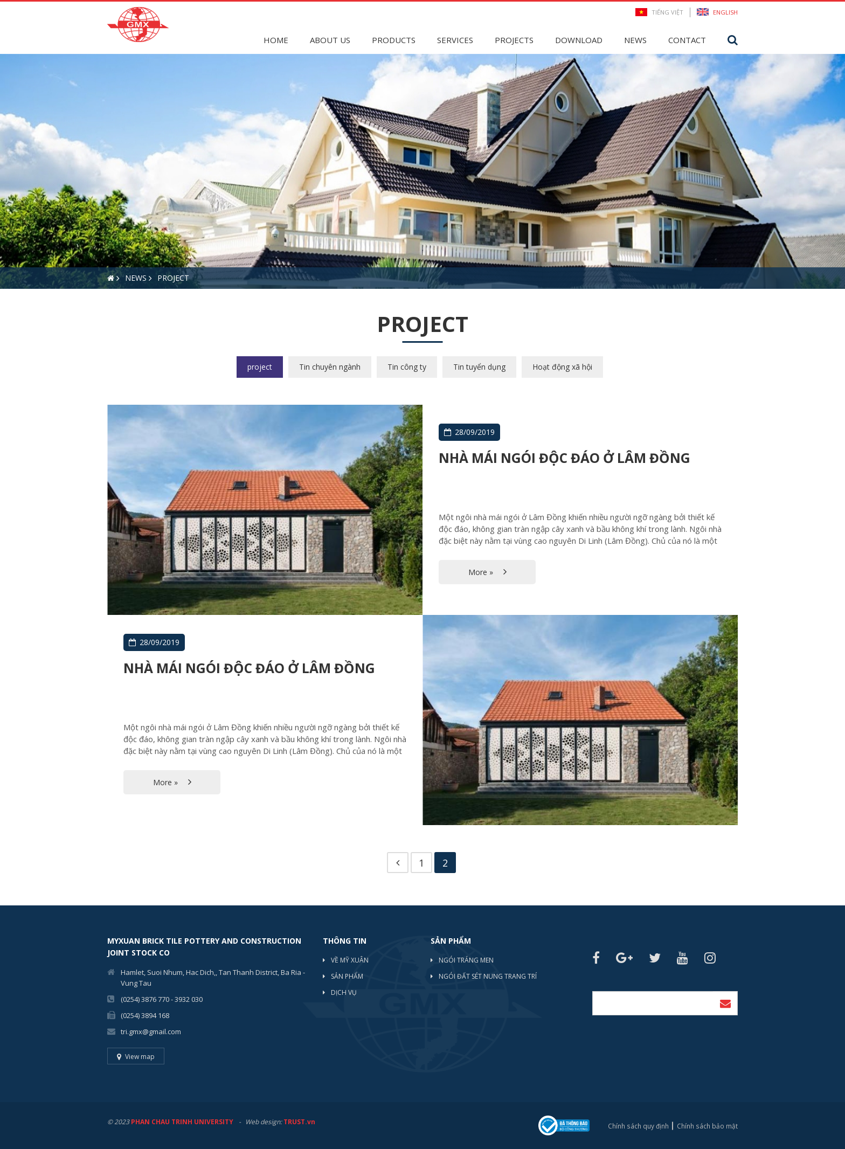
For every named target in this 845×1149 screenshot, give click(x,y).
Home (276, 39)
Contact (687, 39)
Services (455, 39)
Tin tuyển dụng (479, 367)
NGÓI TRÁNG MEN (466, 960)
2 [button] (24, 307)
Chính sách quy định (639, 1125)
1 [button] (8, 307)
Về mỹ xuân (350, 960)
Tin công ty (406, 367)
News (635, 39)
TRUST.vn (299, 1122)
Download (578, 39)
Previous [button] (5, 171)
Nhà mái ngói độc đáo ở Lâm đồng (568, 458)
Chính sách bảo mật (707, 1125)
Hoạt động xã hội (562, 367)
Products (393, 39)
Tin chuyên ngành (330, 367)
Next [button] (839, 171)
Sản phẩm (347, 976)
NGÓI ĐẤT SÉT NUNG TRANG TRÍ (488, 976)
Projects (514, 39)
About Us (330, 39)
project (259, 367)
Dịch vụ (344, 993)
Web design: (263, 1122)
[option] (422, 171)
